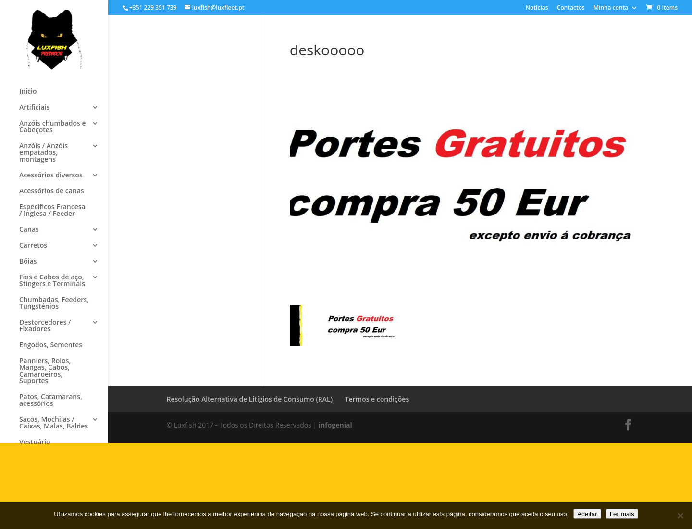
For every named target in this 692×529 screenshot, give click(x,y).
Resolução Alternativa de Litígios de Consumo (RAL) (250, 398)
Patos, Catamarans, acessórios (50, 400)
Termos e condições (377, 398)
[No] (680, 515)
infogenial (335, 424)
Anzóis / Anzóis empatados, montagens (43, 153)
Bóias (28, 261)
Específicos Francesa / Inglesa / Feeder (52, 210)
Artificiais (34, 108)
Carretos (33, 246)
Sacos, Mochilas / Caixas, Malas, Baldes (53, 423)
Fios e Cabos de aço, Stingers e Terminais (52, 281)
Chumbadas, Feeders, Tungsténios (54, 303)
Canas (29, 230)
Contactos (571, 8)
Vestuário (34, 442)
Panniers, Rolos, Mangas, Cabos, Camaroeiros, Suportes (45, 371)
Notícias (537, 8)
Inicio (28, 92)
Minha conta (610, 8)
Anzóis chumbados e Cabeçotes (52, 127)
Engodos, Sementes (50, 345)
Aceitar (587, 513)
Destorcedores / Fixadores (45, 326)
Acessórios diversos (51, 175)
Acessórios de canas (51, 191)
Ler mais (622, 513)
